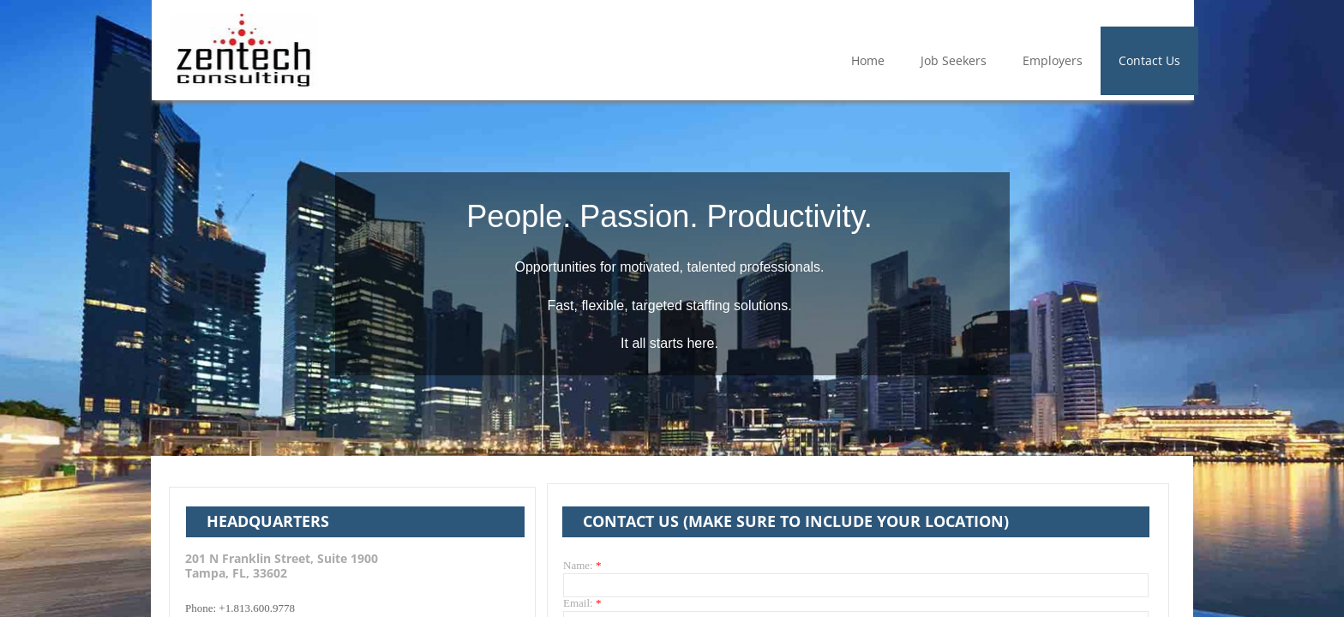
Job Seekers (954, 60)
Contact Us (1149, 60)
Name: (582, 565)
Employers (1053, 60)
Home (868, 60)
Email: (582, 602)
